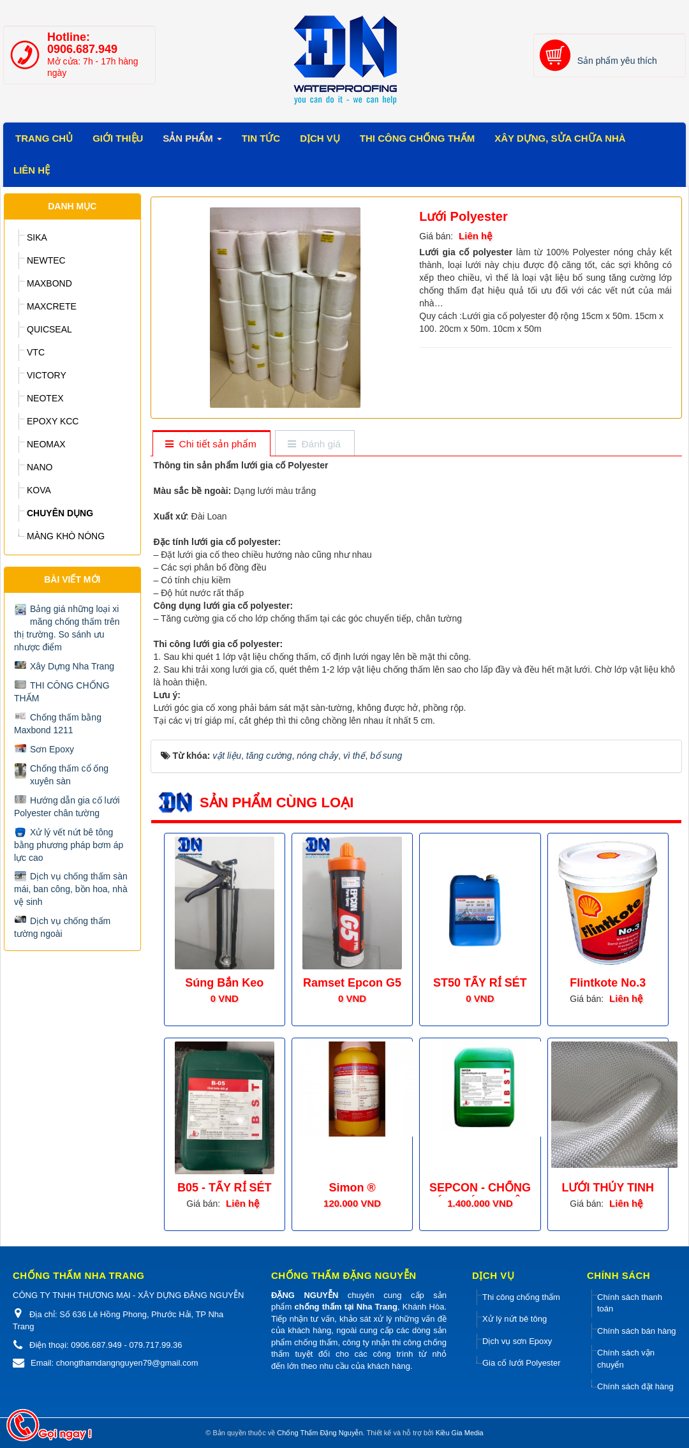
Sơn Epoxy (52, 749)
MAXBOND (49, 283)
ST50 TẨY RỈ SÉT (480, 982)
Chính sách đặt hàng (635, 1386)
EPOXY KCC (52, 421)
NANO (39, 467)
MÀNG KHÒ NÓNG (66, 536)
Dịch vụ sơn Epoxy (517, 1341)
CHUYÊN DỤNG (60, 513)
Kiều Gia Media (460, 1433)
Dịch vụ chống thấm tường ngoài (62, 927)
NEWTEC (46, 260)
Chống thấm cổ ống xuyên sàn (69, 774)
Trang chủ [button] (44, 138)
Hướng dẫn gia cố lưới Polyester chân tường (67, 806)
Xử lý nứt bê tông (514, 1319)
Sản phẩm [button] (192, 142)
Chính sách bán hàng (636, 1331)
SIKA (37, 237)
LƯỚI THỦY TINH (607, 1187)
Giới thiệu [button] (118, 138)
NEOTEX (45, 398)
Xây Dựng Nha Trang (72, 666)
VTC (36, 352)
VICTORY (46, 375)
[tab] (211, 444)
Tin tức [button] (261, 138)
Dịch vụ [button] (320, 138)
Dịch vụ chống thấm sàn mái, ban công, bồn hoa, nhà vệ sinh (71, 889)
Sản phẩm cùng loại (276, 802)
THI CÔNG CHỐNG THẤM (62, 691)
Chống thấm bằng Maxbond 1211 (57, 723)
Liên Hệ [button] (31, 170)
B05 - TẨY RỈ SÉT (224, 1187)
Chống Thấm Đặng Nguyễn (319, 1433)
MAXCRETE (52, 306)
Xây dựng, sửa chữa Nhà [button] (559, 138)
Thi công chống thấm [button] (417, 138)
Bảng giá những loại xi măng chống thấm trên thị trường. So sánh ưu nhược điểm (67, 628)
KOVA (39, 490)
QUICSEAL (49, 329)
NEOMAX (46, 444)
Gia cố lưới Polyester (521, 1363)
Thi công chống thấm (521, 1297)
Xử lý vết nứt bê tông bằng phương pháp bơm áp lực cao (68, 845)
